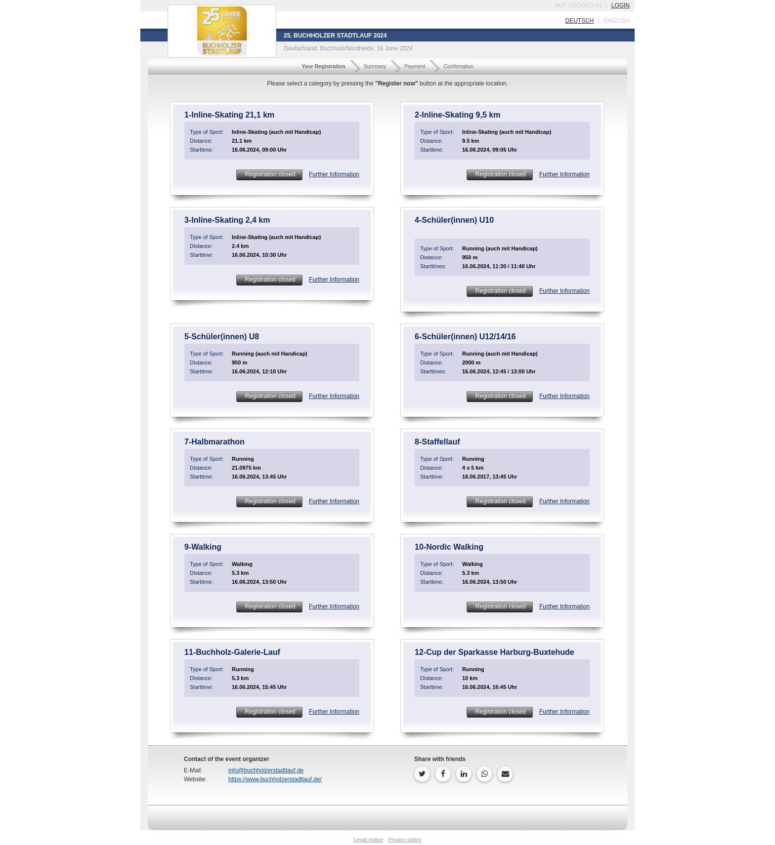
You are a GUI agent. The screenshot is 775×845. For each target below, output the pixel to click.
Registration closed (269, 174)
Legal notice (368, 840)
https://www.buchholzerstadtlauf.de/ (275, 779)
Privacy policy (404, 840)
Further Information (334, 174)
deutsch (579, 20)
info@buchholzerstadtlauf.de (265, 770)
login (620, 5)
